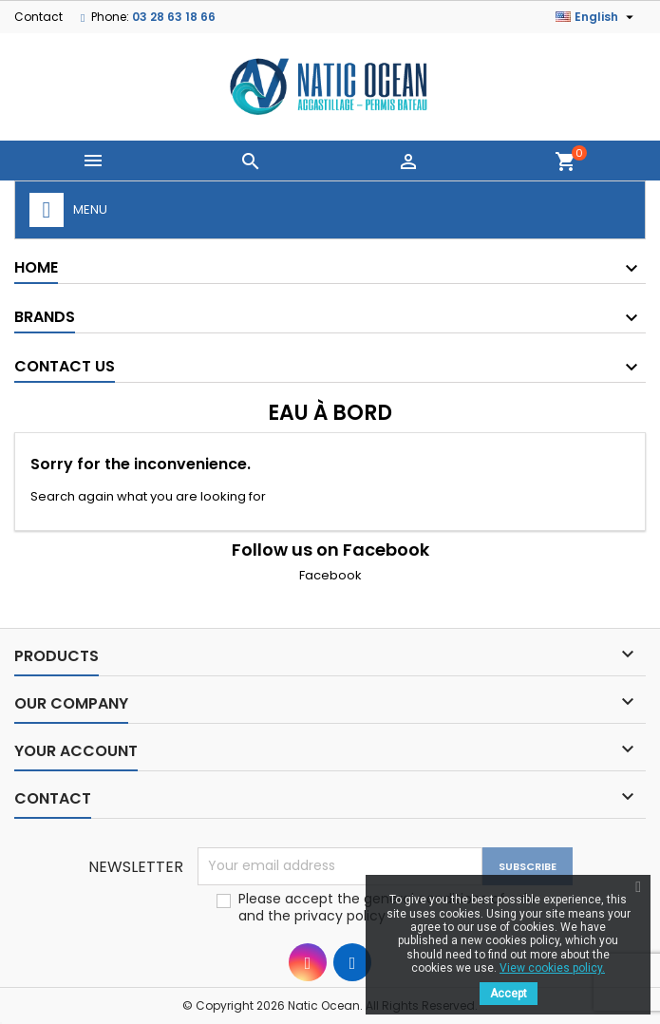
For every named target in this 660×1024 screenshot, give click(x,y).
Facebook (330, 575)
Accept (508, 993)
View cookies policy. (552, 968)
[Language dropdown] (597, 17)
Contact (38, 17)
